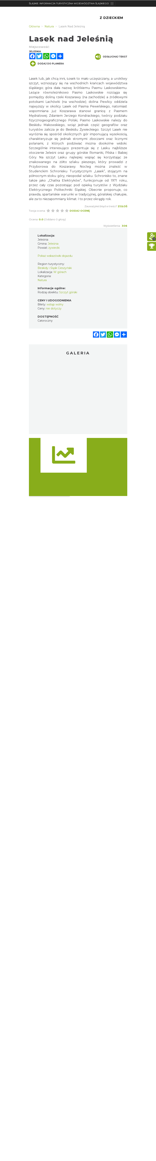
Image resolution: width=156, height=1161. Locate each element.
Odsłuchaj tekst (111, 57)
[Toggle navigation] (112, 3)
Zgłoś (122, 206)
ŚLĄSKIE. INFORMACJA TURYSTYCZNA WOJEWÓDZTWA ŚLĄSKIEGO (69, 3)
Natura (42, 280)
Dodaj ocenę (80, 210)
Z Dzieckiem (111, 18)
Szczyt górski (68, 292)
